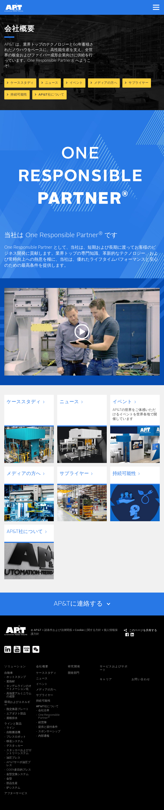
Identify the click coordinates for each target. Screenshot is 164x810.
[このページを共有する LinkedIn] (132, 634)
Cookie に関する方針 (88, 630)
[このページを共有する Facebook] (127, 634)
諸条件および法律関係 (58, 630)
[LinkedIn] (7, 649)
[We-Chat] (35, 649)
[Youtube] (17, 649)
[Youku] (26, 649)
